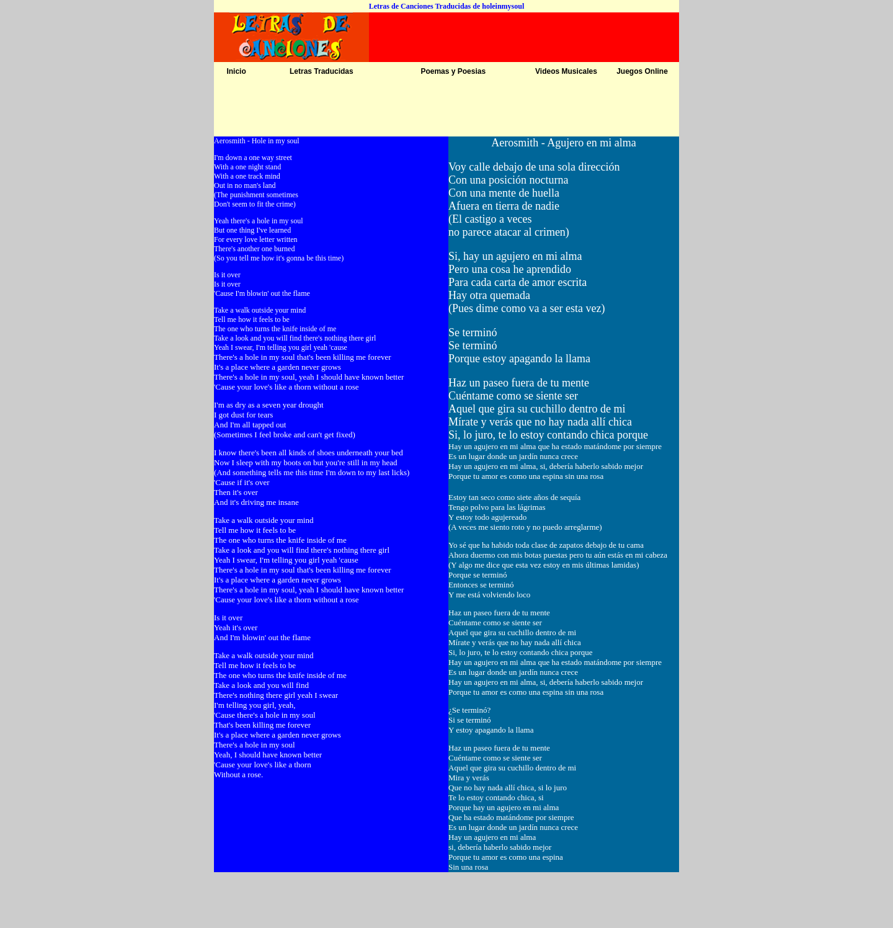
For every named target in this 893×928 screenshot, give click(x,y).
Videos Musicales (566, 71)
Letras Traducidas (321, 71)
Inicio (236, 71)
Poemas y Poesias (453, 71)
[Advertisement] (446, 108)
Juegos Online (642, 71)
